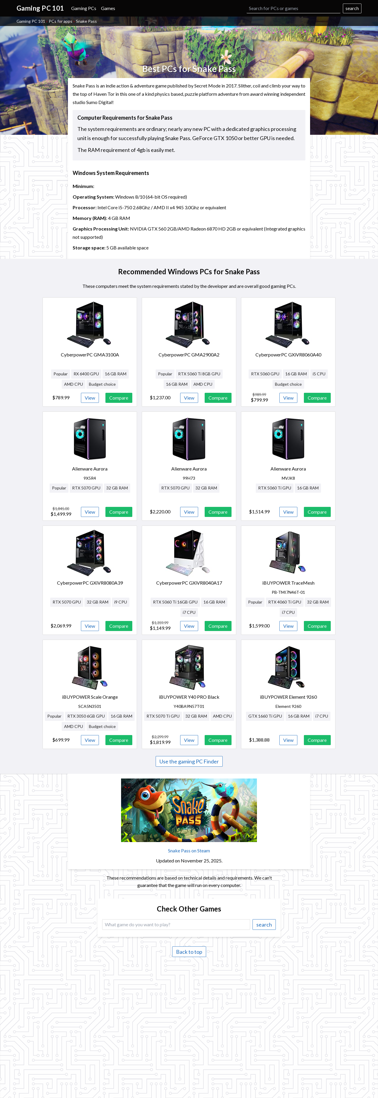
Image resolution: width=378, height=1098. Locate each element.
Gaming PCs (83, 8)
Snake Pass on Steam (189, 850)
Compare (118, 397)
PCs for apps (60, 21)
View (90, 397)
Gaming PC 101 (31, 21)
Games (108, 8)
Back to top (189, 951)
